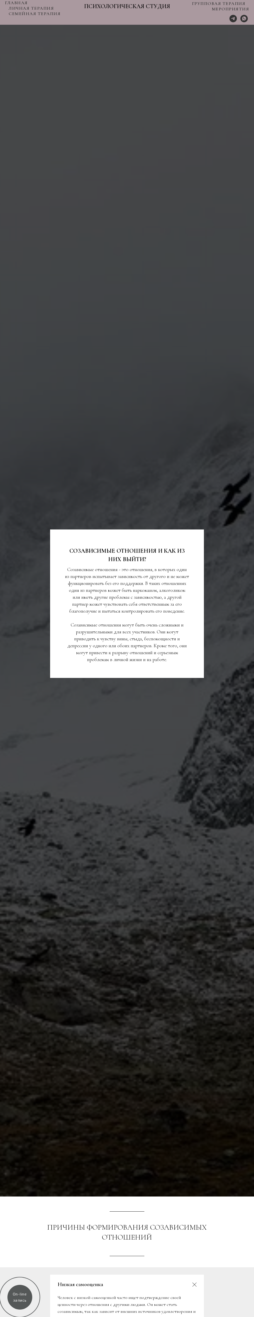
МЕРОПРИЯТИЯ (230, 9)
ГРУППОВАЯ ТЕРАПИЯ (219, 3)
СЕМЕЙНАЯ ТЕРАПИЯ (35, 13)
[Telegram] (233, 18)
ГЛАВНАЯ (16, 2)
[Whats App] (244, 18)
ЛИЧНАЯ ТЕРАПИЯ (31, 8)
